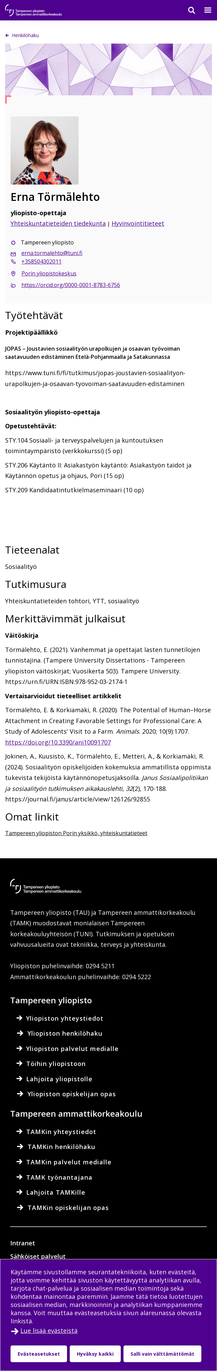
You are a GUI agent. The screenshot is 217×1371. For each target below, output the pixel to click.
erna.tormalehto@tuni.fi (51, 253)
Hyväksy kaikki (95, 1354)
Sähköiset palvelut (38, 1256)
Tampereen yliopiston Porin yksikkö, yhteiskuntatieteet (76, 833)
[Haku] (187, 10)
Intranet (22, 1243)
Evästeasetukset (39, 1354)
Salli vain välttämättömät (162, 1354)
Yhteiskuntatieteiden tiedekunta (58, 223)
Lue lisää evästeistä (49, 1330)
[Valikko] (204, 10)
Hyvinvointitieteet (138, 223)
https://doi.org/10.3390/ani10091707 (58, 742)
